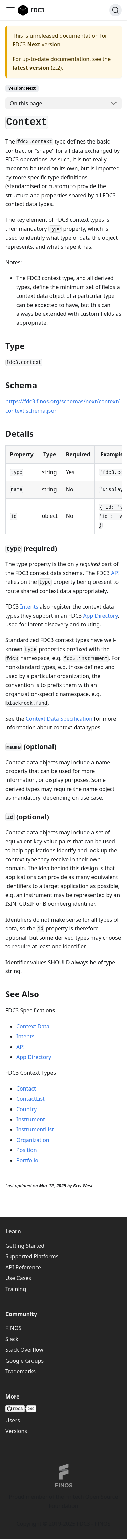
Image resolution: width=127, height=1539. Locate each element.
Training (15, 1289)
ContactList (30, 1098)
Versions (16, 1431)
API (115, 573)
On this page (26, 103)
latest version (31, 67)
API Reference (23, 1267)
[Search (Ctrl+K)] (115, 10)
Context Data (32, 1026)
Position (26, 1150)
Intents (29, 606)
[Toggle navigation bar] (10, 10)
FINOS (13, 1328)
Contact (26, 1088)
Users (12, 1420)
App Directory (100, 615)
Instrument (30, 1119)
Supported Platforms (31, 1256)
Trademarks (20, 1371)
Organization (32, 1140)
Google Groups (24, 1360)
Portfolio (27, 1160)
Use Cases (18, 1278)
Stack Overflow (24, 1350)
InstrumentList (35, 1129)
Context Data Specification (59, 718)
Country (26, 1109)
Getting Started (24, 1245)
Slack (11, 1339)
